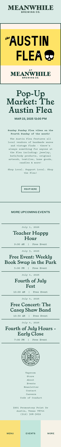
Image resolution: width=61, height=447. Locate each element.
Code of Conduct (31, 397)
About (30, 379)
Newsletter (31, 386)
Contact (31, 390)
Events (31, 383)
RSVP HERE (30, 189)
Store (30, 376)
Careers (31, 394)
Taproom (30, 372)
